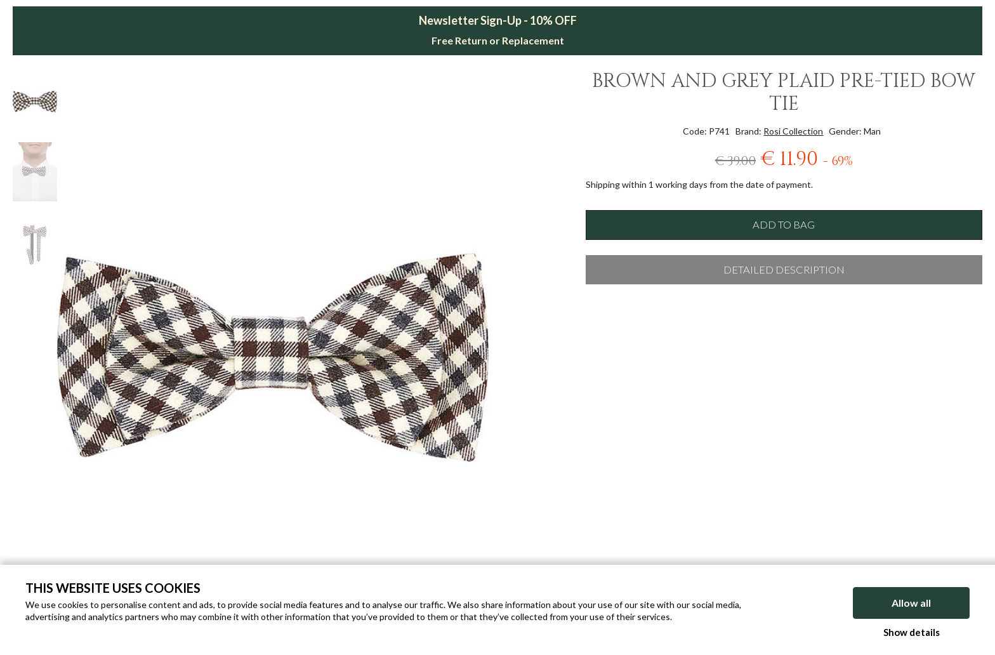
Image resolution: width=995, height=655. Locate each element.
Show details (911, 632)
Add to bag (784, 224)
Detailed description (784, 269)
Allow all (911, 603)
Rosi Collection (793, 131)
